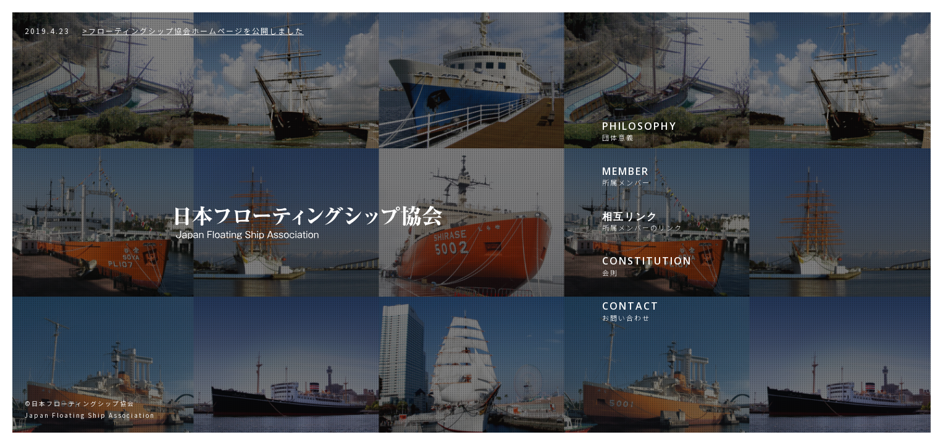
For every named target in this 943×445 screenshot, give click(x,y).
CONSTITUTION (685, 266)
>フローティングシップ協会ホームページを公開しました (164, 30)
